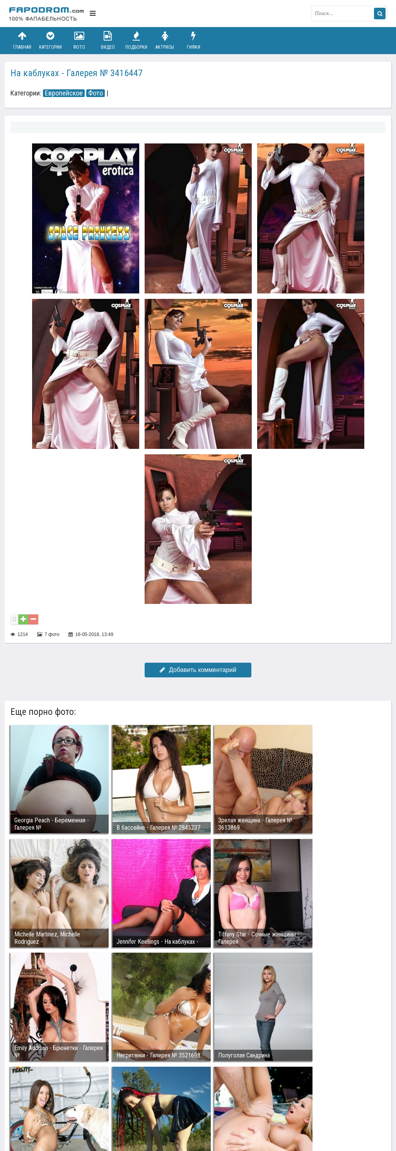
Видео (107, 40)
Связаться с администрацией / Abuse (55, 1103)
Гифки (193, 40)
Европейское (64, 93)
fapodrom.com (47, 13)
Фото (79, 40)
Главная (22, 40)
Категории (50, 40)
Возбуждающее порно (141, 1109)
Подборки (136, 40)
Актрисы (164, 40)
